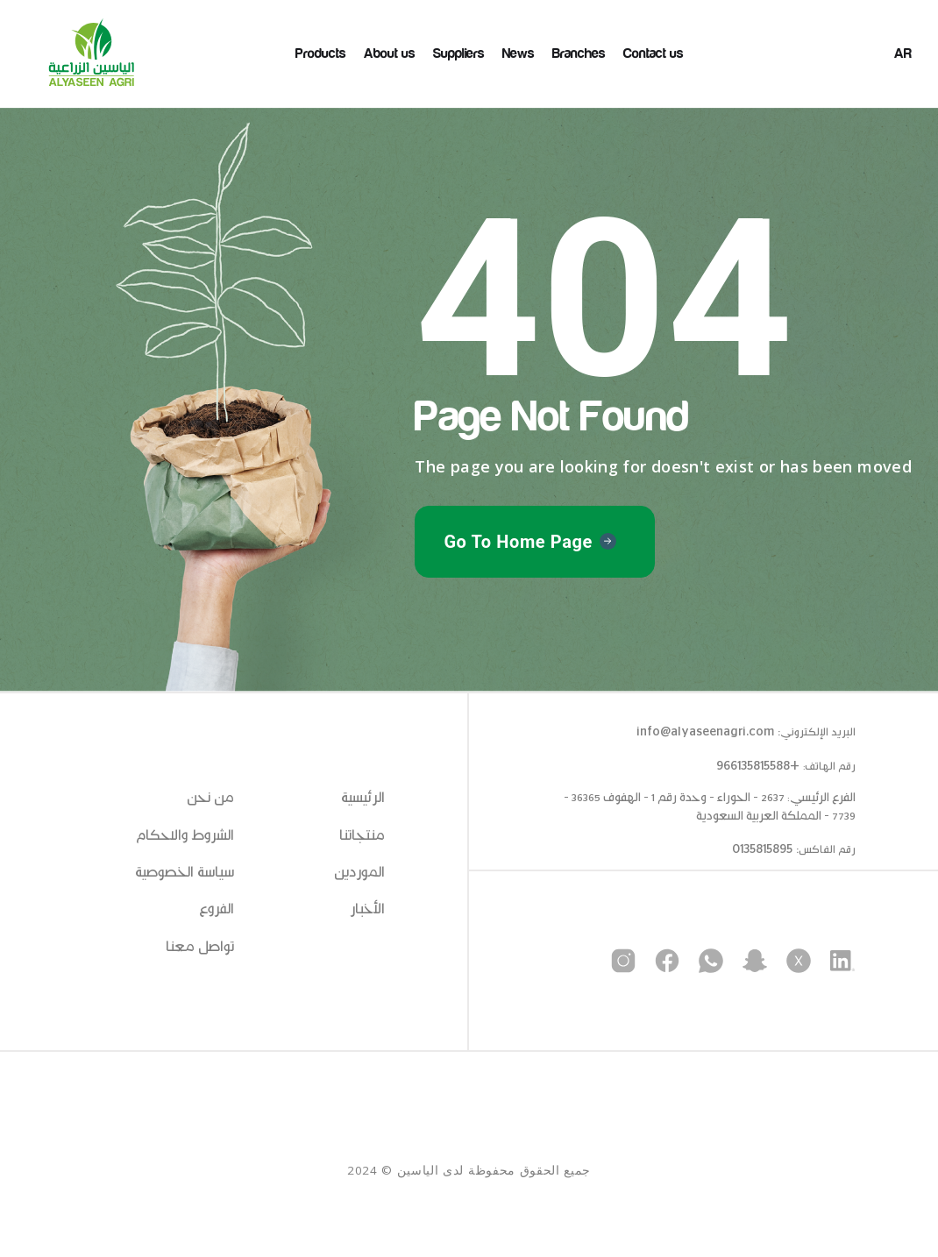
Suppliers (459, 53)
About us (390, 53)
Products (320, 53)
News (518, 53)
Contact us (653, 53)
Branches (579, 53)
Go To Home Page (518, 541)
